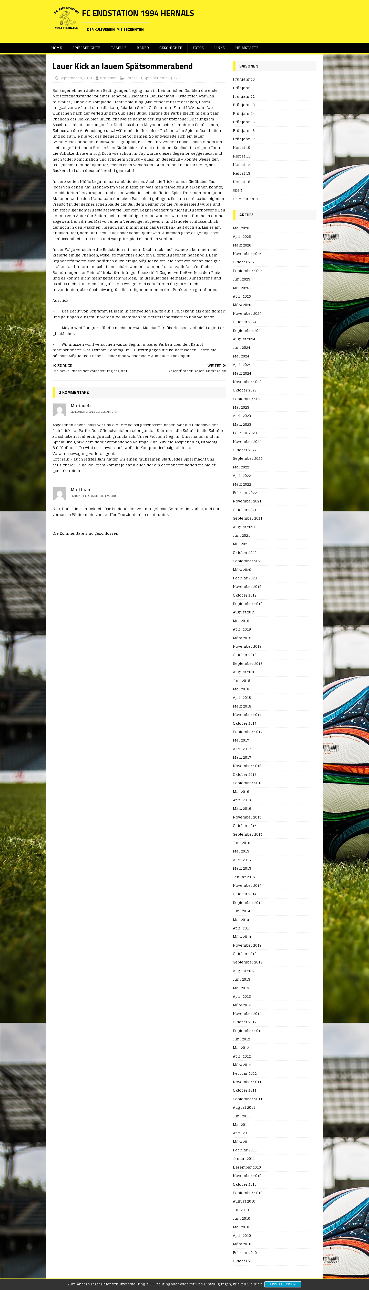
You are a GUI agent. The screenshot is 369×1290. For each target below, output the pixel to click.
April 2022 (242, 476)
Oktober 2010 (245, 1184)
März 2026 (242, 245)
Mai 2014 (241, 919)
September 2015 (247, 834)
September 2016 (247, 783)
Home (56, 48)
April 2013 (242, 996)
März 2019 (242, 638)
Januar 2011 (244, 1159)
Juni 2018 (241, 681)
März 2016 (242, 808)
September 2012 (247, 1031)
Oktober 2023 (245, 390)
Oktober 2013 (245, 954)
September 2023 (247, 399)
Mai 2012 (241, 1048)
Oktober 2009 (245, 1261)
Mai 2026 (241, 228)
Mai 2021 (241, 544)
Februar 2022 (245, 493)
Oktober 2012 (245, 1022)
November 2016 (247, 766)
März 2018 (242, 706)
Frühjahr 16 (244, 131)
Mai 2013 (241, 988)
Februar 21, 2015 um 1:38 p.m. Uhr (93, 496)
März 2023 (242, 424)
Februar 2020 (245, 578)
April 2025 (242, 296)
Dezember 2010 (247, 1167)
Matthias (80, 489)
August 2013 (244, 971)
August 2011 (244, 1107)
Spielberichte (87, 48)
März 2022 (242, 484)
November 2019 (247, 587)
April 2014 (242, 928)
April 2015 (242, 860)
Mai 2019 (241, 621)
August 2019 (244, 612)
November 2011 (247, 1082)
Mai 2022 (241, 467)
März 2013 (242, 1005)
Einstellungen (282, 1284)
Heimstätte (249, 48)
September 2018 (247, 663)
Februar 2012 (245, 1073)
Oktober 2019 (245, 595)
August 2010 (244, 1201)
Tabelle (119, 48)
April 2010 (242, 1235)
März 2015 (242, 868)
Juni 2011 (241, 1116)
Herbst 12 (241, 165)
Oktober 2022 (245, 450)
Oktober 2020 (245, 552)
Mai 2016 (241, 792)
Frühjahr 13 (244, 105)
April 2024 (242, 365)
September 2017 (247, 732)
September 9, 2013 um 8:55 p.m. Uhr (94, 412)
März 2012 (242, 1065)
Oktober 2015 (245, 826)
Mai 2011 (241, 1124)
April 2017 (242, 749)
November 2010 (247, 1176)
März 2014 (242, 937)
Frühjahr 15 (244, 122)
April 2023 (242, 416)
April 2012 (242, 1056)
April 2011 (242, 1133)
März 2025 (242, 305)
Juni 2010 (241, 1218)
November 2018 (247, 646)
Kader (143, 48)
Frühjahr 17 (244, 139)
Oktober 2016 (245, 774)
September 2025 (247, 271)
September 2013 (247, 962)
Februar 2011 (245, 1150)
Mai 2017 (241, 740)
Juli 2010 (241, 1210)
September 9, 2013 (76, 78)
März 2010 (242, 1244)
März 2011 (242, 1142)
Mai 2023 (241, 407)
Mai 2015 (241, 851)
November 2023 (247, 382)
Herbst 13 (133, 78)
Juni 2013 (241, 979)
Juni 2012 (241, 1039)
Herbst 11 (241, 156)
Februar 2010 (245, 1253)
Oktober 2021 (245, 510)
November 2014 (247, 885)
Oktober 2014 (245, 894)
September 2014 (247, 903)
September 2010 (247, 1193)
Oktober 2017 (245, 723)
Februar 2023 (245, 433)
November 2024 (247, 313)
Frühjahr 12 (244, 96)
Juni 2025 (241, 279)
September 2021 (247, 518)
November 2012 (247, 1014)
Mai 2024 (241, 356)
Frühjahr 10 (244, 80)
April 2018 (242, 697)
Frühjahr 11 (244, 88)
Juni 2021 (241, 535)
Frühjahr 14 (244, 113)
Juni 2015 (241, 843)
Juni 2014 (241, 911)
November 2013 (247, 945)
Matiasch (108, 78)
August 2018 (244, 672)
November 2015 (247, 817)
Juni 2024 (241, 347)
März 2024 (242, 373)
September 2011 (247, 1099)
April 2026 (242, 236)
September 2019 (247, 604)
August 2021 (244, 527)
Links (221, 48)
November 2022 (247, 442)
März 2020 (242, 569)
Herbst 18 (241, 182)
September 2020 (247, 561)
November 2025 (247, 254)
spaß (237, 190)
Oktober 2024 (245, 322)
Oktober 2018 (245, 655)
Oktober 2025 (245, 262)
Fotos (200, 48)
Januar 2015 (244, 877)
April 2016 (242, 800)
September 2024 (247, 331)
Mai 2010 (241, 1227)
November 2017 (247, 715)
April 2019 (242, 629)
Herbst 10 (241, 147)
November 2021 (247, 501)
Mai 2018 (241, 689)
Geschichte (171, 48)
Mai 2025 (241, 288)
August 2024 (244, 339)
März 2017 (242, 757)
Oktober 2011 (245, 1090)
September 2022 (247, 458)
